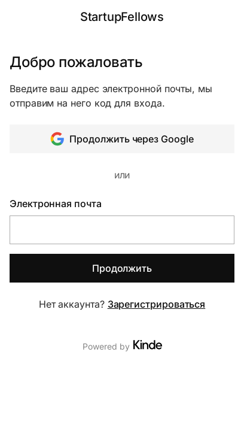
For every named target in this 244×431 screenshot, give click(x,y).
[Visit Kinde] (147, 345)
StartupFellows (122, 17)
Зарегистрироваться (157, 304)
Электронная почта (56, 204)
